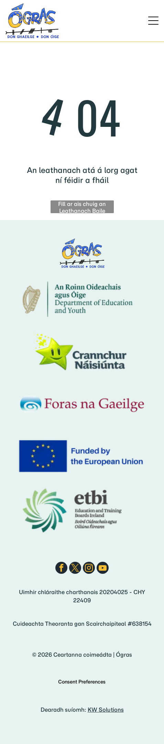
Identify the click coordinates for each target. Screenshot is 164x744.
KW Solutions (106, 709)
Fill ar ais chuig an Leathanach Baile (82, 206)
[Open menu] (153, 20)
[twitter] (75, 569)
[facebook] (61, 569)
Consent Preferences (82, 682)
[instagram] (89, 569)
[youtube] (103, 569)
